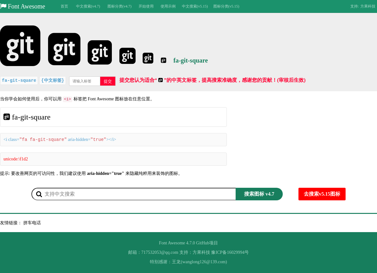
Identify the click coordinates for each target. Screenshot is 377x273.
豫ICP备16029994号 (230, 252)
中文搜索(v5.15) (195, 6)
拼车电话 (32, 222)
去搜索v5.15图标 (322, 194)
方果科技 (367, 6)
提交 (108, 81)
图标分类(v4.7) (119, 6)
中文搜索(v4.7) (88, 6)
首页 (64, 6)
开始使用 (146, 6)
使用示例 (168, 6)
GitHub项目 (207, 243)
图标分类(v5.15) (226, 6)
